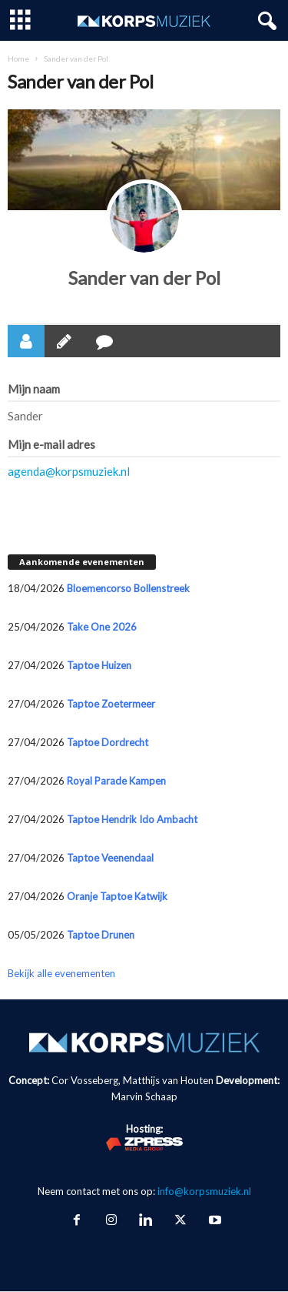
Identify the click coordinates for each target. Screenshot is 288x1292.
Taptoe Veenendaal (110, 858)
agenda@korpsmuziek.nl (69, 471)
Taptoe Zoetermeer (111, 704)
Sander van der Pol (144, 277)
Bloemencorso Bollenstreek (128, 588)
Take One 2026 (102, 627)
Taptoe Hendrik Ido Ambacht (132, 819)
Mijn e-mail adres (51, 444)
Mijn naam (34, 389)
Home (18, 58)
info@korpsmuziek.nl (204, 1191)
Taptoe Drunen (100, 935)
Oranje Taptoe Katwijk (117, 896)
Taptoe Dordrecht (107, 742)
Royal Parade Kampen (116, 781)
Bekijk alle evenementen (61, 973)
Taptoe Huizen (99, 665)
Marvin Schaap (144, 1096)
